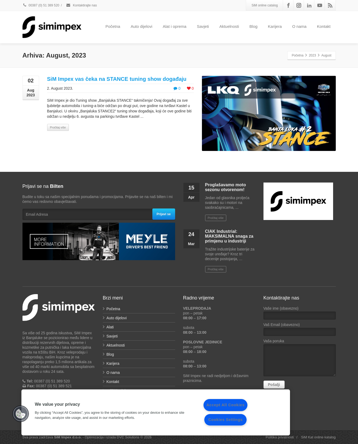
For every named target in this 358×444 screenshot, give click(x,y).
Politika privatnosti (280, 437)
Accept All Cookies (225, 405)
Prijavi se (164, 214)
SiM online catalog (264, 5)
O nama (299, 26)
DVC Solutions (128, 437)
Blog (254, 26)
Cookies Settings (225, 420)
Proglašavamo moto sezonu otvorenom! (225, 187)
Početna (112, 26)
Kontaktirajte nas (81, 5)
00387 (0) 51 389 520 (40, 5)
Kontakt (324, 26)
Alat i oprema (174, 26)
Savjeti (203, 26)
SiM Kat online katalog (318, 437)
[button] (20, 413)
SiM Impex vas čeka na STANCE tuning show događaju (117, 79)
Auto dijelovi (141, 26)
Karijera (275, 26)
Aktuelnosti (229, 26)
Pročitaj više (58, 127)
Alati (110, 327)
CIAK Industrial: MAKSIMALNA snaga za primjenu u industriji (229, 236)
